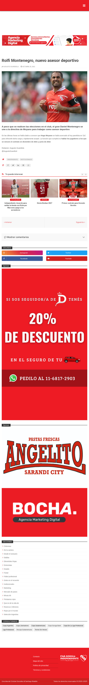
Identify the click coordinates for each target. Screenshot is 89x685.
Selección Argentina (11, 614)
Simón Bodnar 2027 (44, 203)
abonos (44, 200)
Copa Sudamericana (38, 625)
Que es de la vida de (11, 603)
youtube (68, 259)
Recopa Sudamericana (24, 630)
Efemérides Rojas (10, 561)
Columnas (7, 546)
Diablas (6, 557)
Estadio (6, 569)
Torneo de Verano (41, 630)
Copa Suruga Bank (54, 625)
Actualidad (15, 200)
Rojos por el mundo (11, 611)
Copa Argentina (8, 625)
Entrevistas (8, 565)
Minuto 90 (7, 595)
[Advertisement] (44, 18)
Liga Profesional (8, 630)
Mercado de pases (10, 592)
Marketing (7, 588)
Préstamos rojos (10, 599)
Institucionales (26, 159)
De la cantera (8, 550)
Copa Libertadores (22, 625)
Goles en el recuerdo (11, 580)
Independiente (12, 159)
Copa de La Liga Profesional (73, 625)
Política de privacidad (40, 665)
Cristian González (17, 681)
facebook (24, 259)
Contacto (36, 656)
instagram (24, 253)
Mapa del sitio (38, 661)
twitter (68, 253)
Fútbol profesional (10, 576)
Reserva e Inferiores (11, 607)
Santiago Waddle (31, 681)
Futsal (6, 573)
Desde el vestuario (10, 554)
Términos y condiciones (41, 670)
